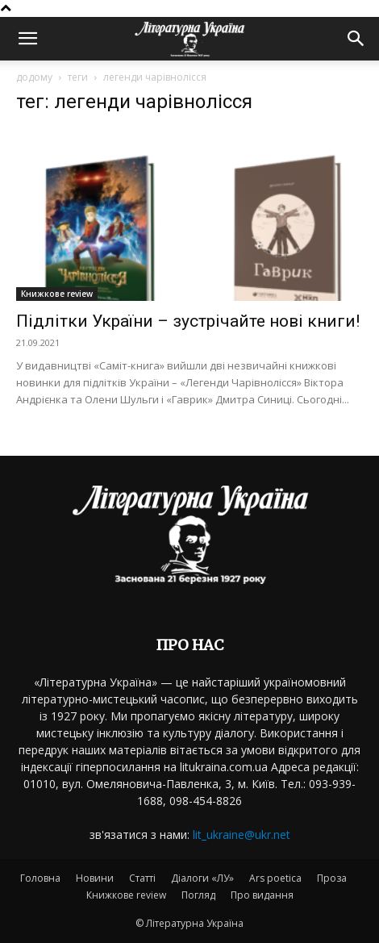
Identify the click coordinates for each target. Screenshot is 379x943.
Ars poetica (275, 878)
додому (34, 77)
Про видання (262, 895)
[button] (27, 39)
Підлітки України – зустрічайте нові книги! (188, 321)
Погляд (198, 895)
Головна (40, 878)
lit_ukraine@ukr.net (241, 834)
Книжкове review (57, 293)
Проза (332, 878)
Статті (142, 878)
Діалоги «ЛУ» (202, 878)
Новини (95, 878)
